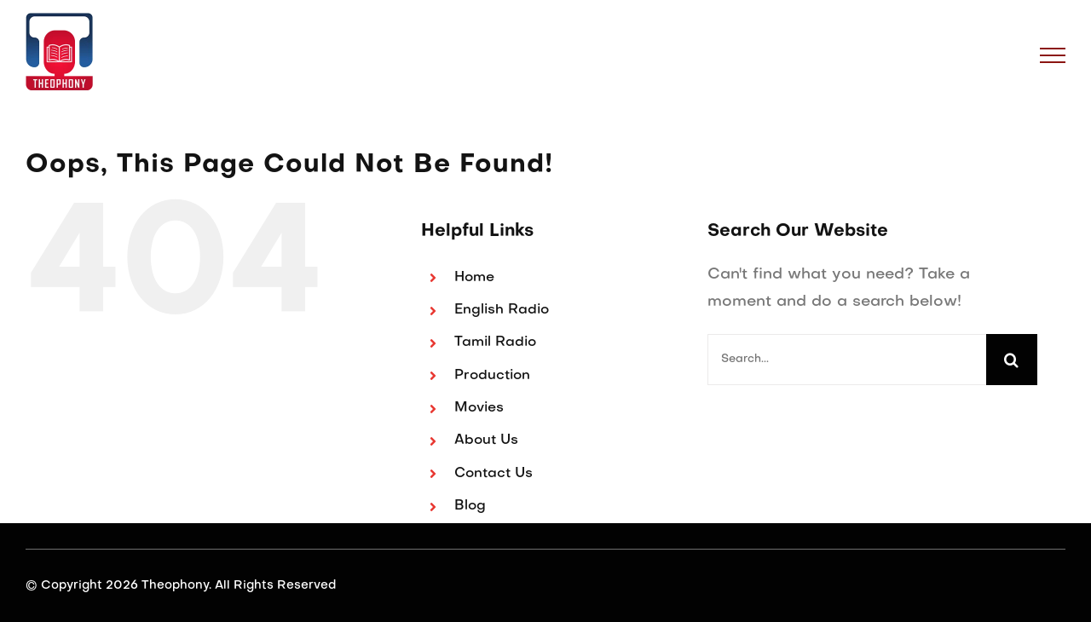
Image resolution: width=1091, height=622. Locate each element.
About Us (486, 440)
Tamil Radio (495, 342)
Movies (479, 408)
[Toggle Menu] (1053, 55)
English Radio (501, 310)
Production (492, 376)
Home (474, 278)
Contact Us (493, 474)
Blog (470, 506)
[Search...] (846, 359)
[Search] (1011, 359)
